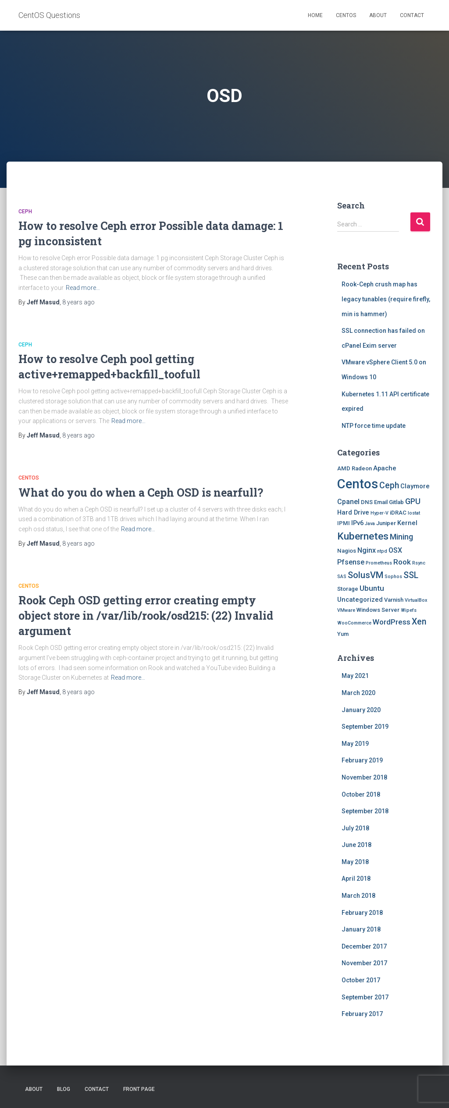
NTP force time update (374, 425)
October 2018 (361, 794)
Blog (63, 1089)
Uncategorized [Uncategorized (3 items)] (360, 599)
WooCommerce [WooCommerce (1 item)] (354, 623)
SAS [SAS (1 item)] (341, 576)
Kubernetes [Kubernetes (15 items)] (362, 536)
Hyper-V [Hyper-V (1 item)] (379, 513)
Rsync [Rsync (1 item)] (418, 563)
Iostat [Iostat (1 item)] (414, 513)
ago (78, 302)
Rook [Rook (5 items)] (402, 562)
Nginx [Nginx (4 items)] (366, 550)
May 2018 (355, 861)
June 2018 (356, 844)
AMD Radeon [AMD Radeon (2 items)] (354, 468)
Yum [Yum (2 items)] (343, 634)
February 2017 (362, 1013)
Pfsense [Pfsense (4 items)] (350, 562)
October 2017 (361, 980)
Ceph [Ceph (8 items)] (389, 485)
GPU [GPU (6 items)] (412, 501)
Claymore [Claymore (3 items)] (415, 486)
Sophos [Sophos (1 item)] (393, 576)
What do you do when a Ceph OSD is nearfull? (140, 492)
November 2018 (364, 777)
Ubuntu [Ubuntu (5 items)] (372, 588)
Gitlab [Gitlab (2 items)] (396, 502)
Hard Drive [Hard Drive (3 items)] (353, 512)
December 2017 (364, 946)
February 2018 (362, 912)
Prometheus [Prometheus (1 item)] (379, 563)
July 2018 (355, 828)
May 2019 (355, 743)
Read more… (83, 287)
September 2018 (365, 811)
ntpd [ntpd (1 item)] (382, 551)
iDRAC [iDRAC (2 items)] (398, 512)
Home (315, 15)
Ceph (25, 211)
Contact (412, 15)
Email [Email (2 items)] (381, 502)
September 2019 (365, 726)
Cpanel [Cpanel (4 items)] (348, 502)
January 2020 (361, 709)
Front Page (139, 1089)
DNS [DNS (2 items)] (367, 502)
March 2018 (358, 895)
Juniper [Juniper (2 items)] (386, 523)
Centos (346, 15)
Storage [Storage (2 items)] (347, 589)
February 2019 (362, 760)
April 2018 (356, 878)
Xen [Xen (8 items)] (419, 622)
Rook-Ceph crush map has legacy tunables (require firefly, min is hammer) (386, 299)
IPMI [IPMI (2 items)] (343, 523)
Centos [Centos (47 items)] (357, 483)
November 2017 (364, 963)
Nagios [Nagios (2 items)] (346, 550)
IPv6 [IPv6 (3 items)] (357, 523)
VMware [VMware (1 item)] (346, 610)
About (378, 15)
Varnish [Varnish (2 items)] (393, 599)
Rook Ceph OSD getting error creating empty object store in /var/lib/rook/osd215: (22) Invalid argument (145, 615)
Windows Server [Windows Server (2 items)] (377, 610)
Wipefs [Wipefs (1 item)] (409, 610)
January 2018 (361, 929)
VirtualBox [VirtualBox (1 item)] (416, 600)
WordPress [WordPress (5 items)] (391, 622)
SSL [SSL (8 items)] (410, 575)
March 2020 (358, 692)
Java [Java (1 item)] (370, 523)
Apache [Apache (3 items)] (384, 468)
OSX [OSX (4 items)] (395, 550)
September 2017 (365, 997)
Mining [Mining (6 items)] (401, 536)
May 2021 (355, 675)
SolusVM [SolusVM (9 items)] (365, 575)
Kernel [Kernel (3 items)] (407, 523)
